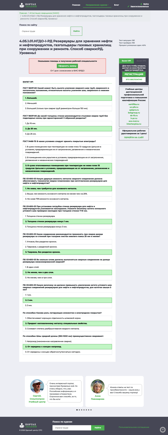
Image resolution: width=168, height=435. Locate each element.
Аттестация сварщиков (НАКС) (44, 13)
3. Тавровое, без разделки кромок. (42, 252)
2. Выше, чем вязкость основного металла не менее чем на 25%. (56, 194)
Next (141, 391)
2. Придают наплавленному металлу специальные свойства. (56, 323)
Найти (76, 31)
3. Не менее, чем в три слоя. (38, 278)
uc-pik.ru (134, 107)
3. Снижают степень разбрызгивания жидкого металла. (52, 329)
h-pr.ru (134, 118)
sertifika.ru (134, 104)
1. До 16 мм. (30, 123)
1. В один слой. (32, 267)
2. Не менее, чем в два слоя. (39, 272)
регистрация (134, 74)
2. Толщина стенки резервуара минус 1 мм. (47, 221)
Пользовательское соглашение (134, 427)
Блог (116, 5)
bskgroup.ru (134, 113)
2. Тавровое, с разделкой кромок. (41, 247)
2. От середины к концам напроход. (43, 347)
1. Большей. (31, 98)
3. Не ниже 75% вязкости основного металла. (47, 199)
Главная (76, 5)
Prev (27, 391)
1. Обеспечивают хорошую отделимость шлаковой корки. (53, 318)
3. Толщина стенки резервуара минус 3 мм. (46, 227)
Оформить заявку (67, 66)
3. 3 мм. (28, 305)
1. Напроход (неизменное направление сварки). (48, 341)
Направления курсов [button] (96, 5)
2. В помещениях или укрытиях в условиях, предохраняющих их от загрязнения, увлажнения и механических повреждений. (64, 158)
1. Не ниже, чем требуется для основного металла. (51, 188)
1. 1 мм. (28, 295)
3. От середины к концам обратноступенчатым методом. (52, 352)
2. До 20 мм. (31, 129)
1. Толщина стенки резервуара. (40, 216)
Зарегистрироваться (140, 6)
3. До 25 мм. (30, 134)
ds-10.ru (134, 115)
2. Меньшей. (31, 103)
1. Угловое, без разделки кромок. (41, 242)
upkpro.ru (134, 110)
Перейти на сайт (134, 137)
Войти (146, 4)
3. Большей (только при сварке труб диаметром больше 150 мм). (56, 108)
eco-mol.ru (134, 121)
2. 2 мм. (29, 300)
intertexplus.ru (134, 124)
